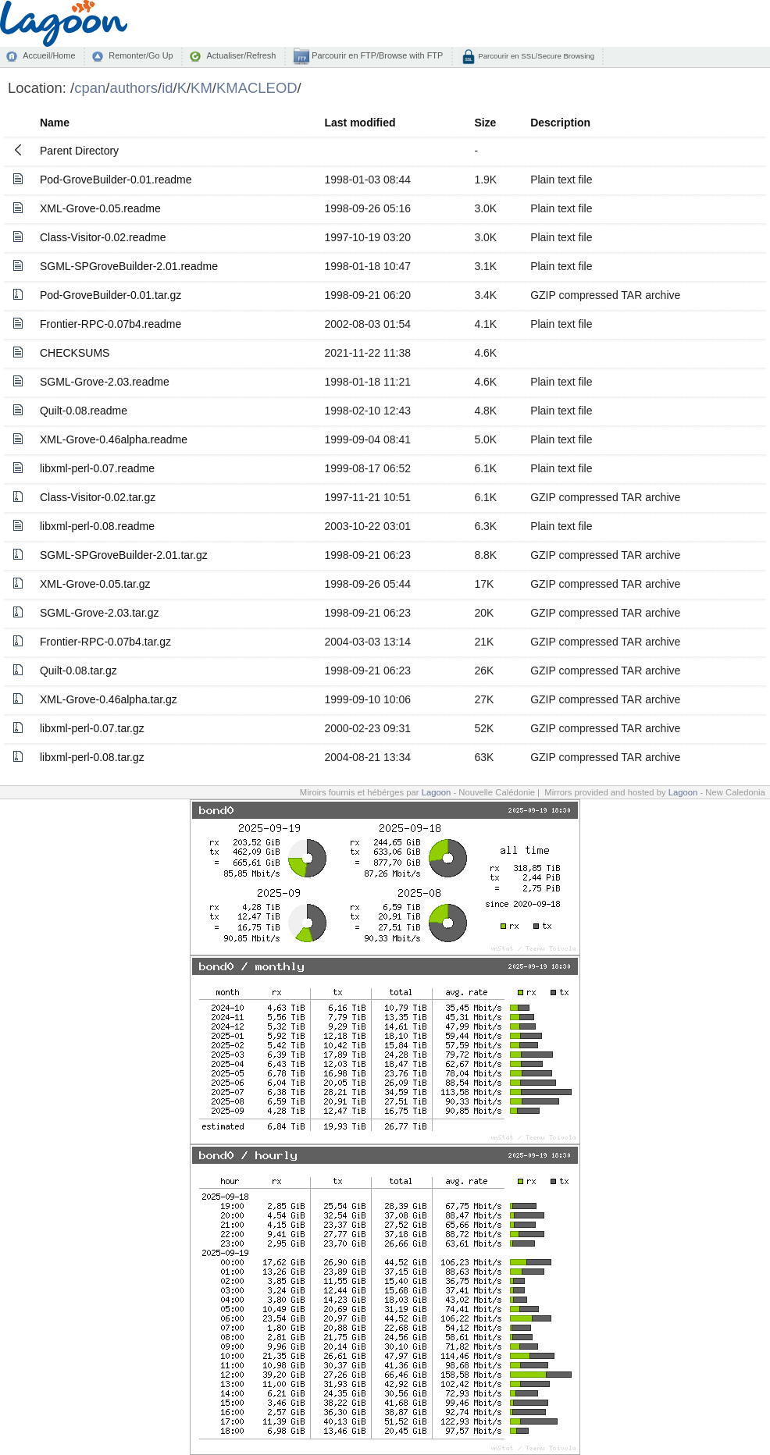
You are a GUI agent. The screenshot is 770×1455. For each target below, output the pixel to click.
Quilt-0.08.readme (83, 410)
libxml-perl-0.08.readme (97, 526)
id (167, 88)
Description (560, 122)
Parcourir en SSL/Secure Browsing (535, 56)
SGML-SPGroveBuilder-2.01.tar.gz (124, 555)
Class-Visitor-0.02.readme (103, 237)
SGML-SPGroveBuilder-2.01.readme (129, 266)
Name (55, 122)
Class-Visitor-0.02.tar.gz (97, 497)
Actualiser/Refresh (241, 55)
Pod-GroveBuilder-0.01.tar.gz (110, 295)
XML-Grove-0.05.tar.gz (95, 584)
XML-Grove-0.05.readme (100, 208)
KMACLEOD (257, 88)
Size (485, 122)
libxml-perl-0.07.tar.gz (92, 728)
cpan (89, 88)
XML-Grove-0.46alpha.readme (113, 439)
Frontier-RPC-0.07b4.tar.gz (105, 641)
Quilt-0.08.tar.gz (78, 670)
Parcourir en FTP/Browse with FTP (376, 55)
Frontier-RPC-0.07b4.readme (110, 324)
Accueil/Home (49, 55)
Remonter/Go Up (141, 55)
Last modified (359, 122)
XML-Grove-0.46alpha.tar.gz (108, 699)
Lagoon (436, 792)
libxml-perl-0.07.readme (97, 468)
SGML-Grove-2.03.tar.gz (99, 613)
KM (201, 88)
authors (133, 88)
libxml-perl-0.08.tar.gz (92, 757)
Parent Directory (79, 150)
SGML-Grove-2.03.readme (104, 381)
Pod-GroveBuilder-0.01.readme (116, 179)
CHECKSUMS (74, 353)
